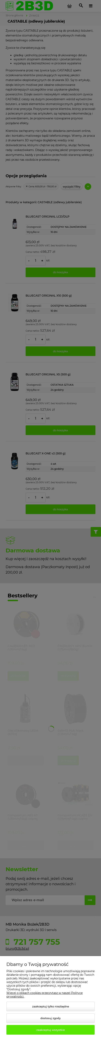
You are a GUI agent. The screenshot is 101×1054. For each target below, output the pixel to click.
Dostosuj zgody (50, 1018)
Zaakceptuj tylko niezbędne (50, 1006)
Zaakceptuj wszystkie (50, 1029)
